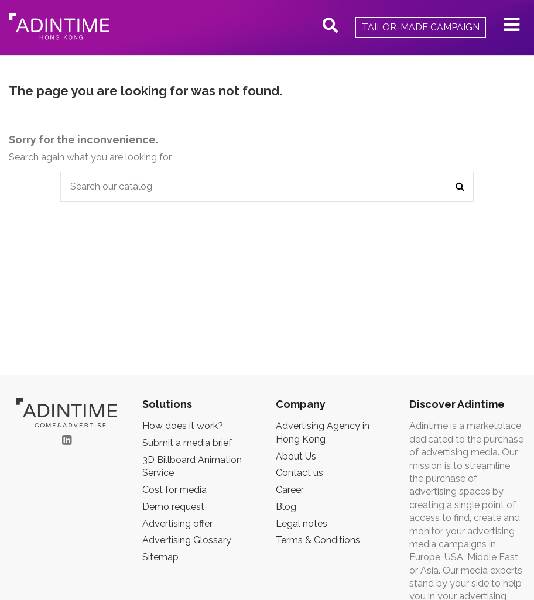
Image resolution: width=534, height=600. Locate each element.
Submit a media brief (187, 442)
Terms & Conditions (318, 540)
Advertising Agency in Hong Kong (322, 432)
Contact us (299, 472)
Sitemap (160, 557)
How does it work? (182, 425)
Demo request (173, 506)
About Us (296, 456)
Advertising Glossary (186, 540)
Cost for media (174, 489)
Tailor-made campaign (421, 27)
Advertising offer (177, 523)
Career (290, 489)
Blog (286, 506)
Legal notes (301, 523)
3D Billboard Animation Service (192, 466)
